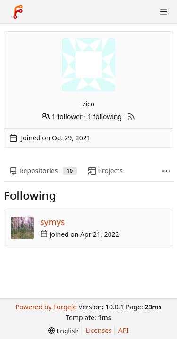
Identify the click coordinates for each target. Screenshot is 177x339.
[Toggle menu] (163, 11)
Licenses (98, 330)
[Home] (18, 11)
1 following (105, 116)
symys (52, 221)
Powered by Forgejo (45, 306)
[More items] (166, 171)
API (123, 330)
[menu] (63, 330)
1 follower (62, 116)
